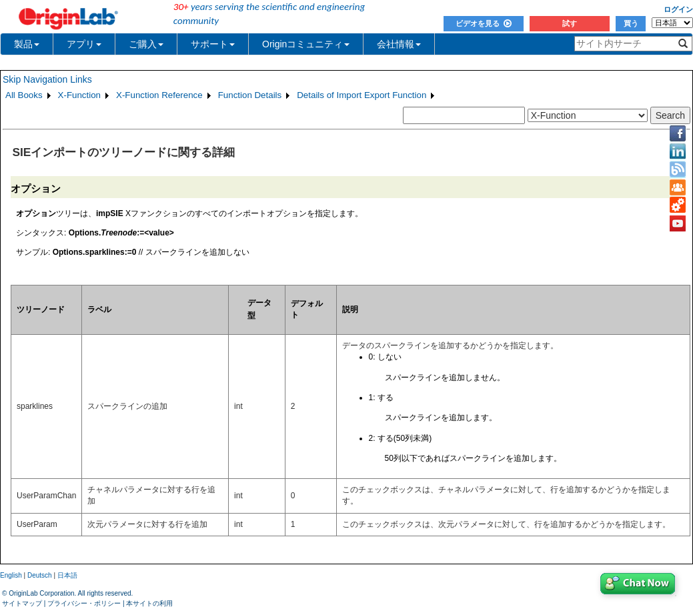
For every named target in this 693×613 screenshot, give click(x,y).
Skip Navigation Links (47, 79)
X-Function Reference (159, 95)
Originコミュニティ (306, 44)
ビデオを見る (484, 23)
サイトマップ (22, 603)
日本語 (67, 575)
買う (631, 23)
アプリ (84, 44)
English (11, 575)
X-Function (79, 95)
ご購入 (146, 44)
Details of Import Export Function (361, 95)
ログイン (678, 9)
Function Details (250, 95)
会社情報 (399, 44)
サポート (213, 44)
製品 (26, 44)
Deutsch (39, 575)
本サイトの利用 (149, 603)
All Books (24, 95)
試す (569, 23)
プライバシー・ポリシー (84, 603)
